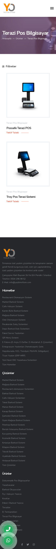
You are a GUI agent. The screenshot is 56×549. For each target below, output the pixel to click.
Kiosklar (6, 498)
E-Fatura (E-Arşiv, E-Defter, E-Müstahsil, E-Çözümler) (27, 342)
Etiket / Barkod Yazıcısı (12, 503)
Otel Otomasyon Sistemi (13, 319)
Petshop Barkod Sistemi (13, 424)
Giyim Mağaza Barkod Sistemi (16, 420)
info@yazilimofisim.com (20, 282)
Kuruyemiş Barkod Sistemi (14, 433)
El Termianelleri (9, 512)
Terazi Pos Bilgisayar (12, 516)
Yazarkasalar (8, 485)
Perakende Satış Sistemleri (15, 324)
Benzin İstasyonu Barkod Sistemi (17, 429)
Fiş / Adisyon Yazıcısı (12, 494)
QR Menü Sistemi (10, 337)
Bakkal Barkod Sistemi (12, 393)
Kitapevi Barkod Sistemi (13, 447)
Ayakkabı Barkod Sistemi (14, 456)
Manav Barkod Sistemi (12, 407)
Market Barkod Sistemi (13, 302)
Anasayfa (6, 38)
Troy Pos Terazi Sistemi (20, 197)
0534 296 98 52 (18, 278)
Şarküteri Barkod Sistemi (14, 415)
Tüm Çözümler (9, 465)
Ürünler (19, 38)
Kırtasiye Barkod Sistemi (13, 442)
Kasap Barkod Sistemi (12, 411)
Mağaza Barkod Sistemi (13, 315)
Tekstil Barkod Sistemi (12, 451)
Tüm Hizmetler (9, 364)
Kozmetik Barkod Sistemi (13, 438)
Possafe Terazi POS (18, 128)
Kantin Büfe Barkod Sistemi (15, 310)
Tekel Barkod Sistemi (12, 402)
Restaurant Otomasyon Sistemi (17, 297)
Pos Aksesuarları (10, 520)
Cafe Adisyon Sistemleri (13, 398)
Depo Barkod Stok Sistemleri (16, 328)
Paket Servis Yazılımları (13, 333)
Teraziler (6, 507)
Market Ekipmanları (11, 525)
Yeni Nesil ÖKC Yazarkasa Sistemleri (19, 360)
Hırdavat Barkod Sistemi (13, 460)
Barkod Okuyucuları (11, 489)
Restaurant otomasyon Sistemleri (18, 389)
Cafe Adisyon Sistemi (12, 306)
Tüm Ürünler (8, 534)
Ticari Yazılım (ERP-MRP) (13, 355)
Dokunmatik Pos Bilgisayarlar (16, 480)
